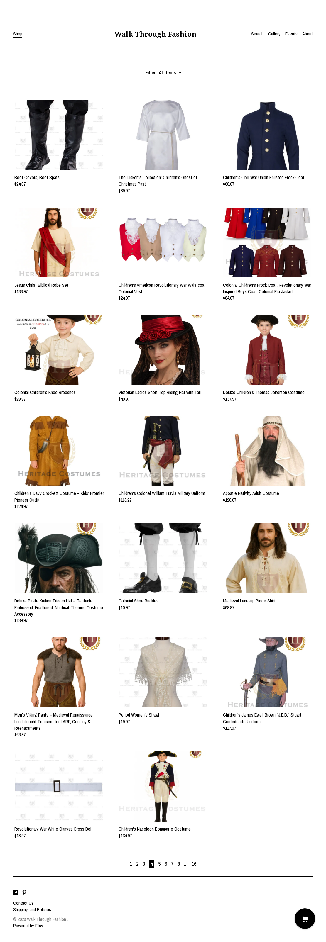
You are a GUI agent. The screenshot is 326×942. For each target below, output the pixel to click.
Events (291, 33)
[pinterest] (24, 893)
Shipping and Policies (32, 909)
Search (257, 33)
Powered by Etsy (28, 925)
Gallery (274, 33)
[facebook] (15, 893)
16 (194, 864)
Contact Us (23, 903)
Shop (17, 33)
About (307, 33)
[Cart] (305, 918)
